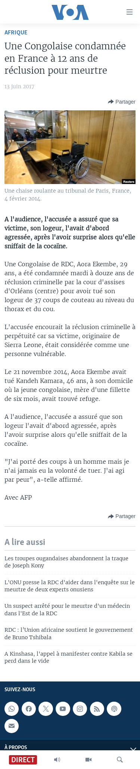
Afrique (15, 33)
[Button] (122, 101)
